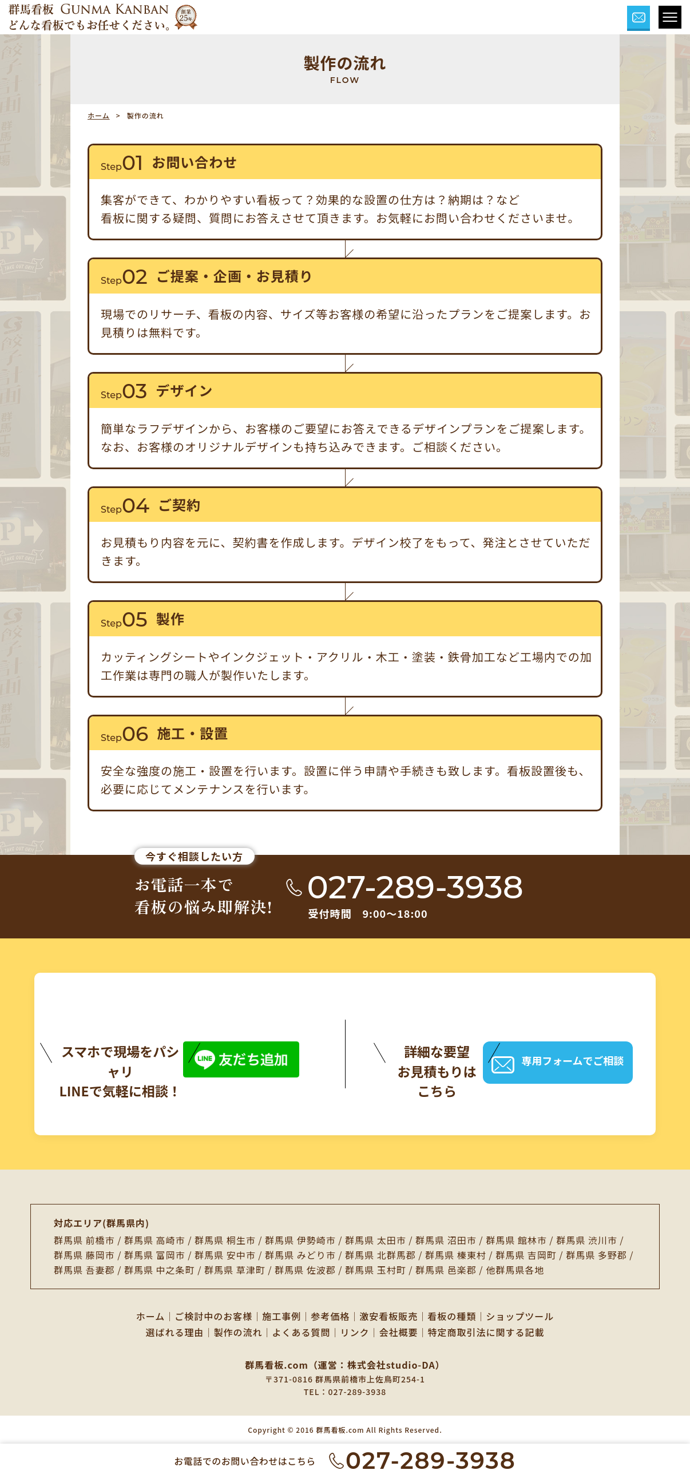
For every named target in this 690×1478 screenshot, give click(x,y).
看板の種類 (451, 1316)
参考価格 (330, 1316)
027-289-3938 (357, 1391)
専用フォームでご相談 (557, 1062)
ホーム (99, 115)
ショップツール (520, 1316)
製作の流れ (237, 1332)
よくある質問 (301, 1332)
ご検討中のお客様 (213, 1316)
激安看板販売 (388, 1316)
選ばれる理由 (174, 1332)
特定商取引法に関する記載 (486, 1332)
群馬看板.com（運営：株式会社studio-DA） (345, 1365)
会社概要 (398, 1332)
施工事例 (281, 1316)
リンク (355, 1332)
